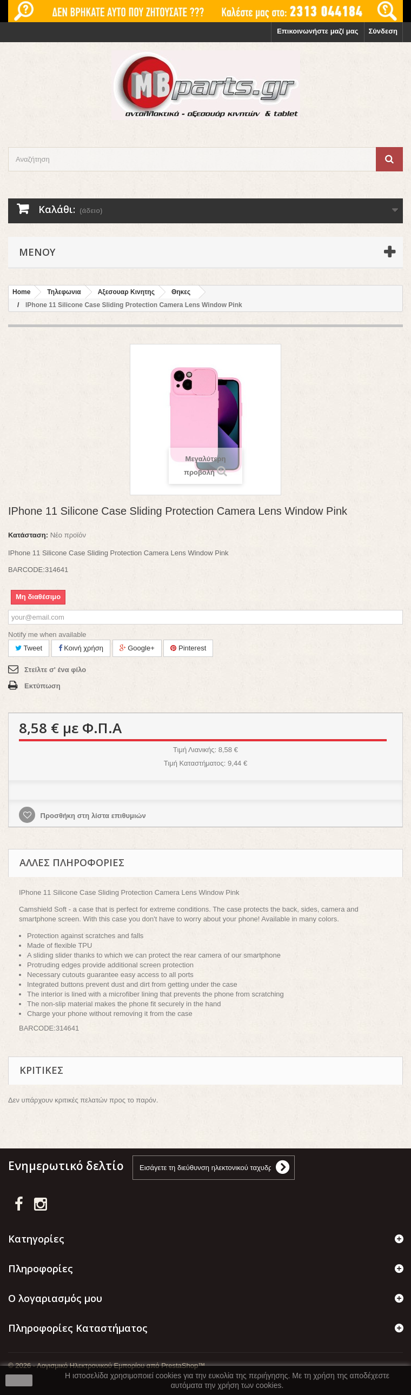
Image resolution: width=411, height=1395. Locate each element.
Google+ (137, 648)
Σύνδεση (383, 31)
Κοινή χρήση (80, 648)
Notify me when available (47, 634)
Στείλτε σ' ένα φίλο (55, 670)
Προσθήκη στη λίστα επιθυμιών (92, 816)
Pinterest (188, 648)
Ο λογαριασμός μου (55, 1298)
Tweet (28, 648)
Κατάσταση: (28, 535)
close (19, 1380)
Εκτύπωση (42, 686)
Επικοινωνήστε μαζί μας (317, 31)
